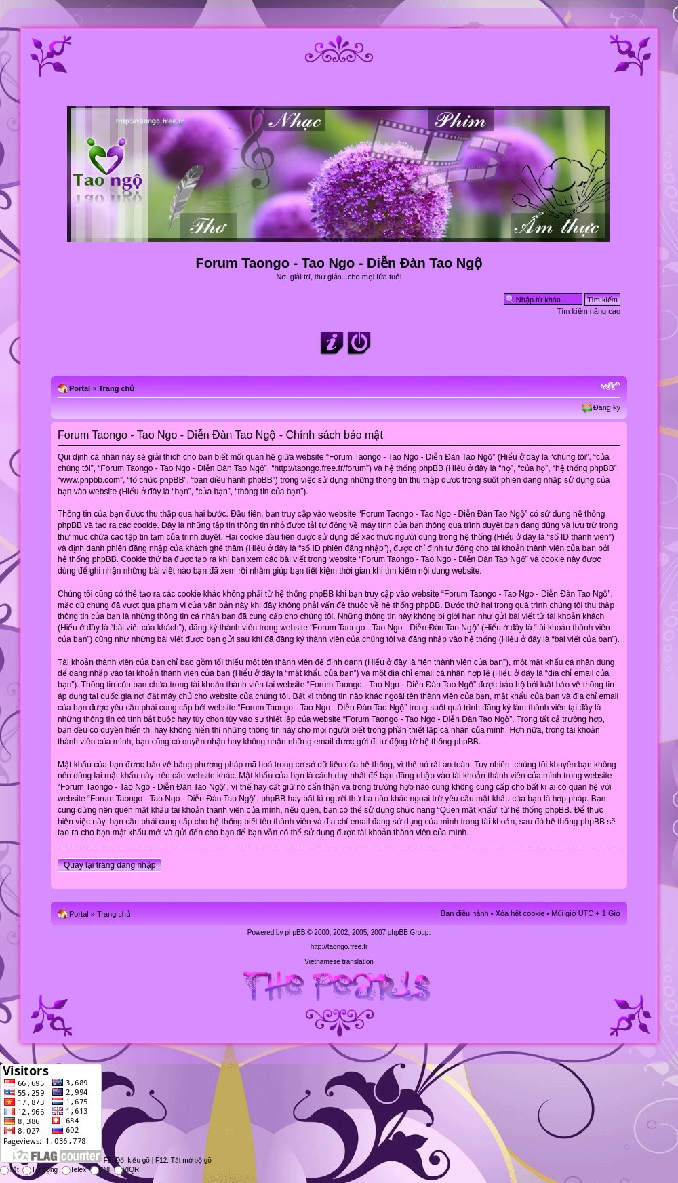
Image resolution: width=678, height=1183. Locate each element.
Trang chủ (116, 388)
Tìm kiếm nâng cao (588, 311)
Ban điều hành (465, 913)
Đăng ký (606, 407)
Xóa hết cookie (520, 913)
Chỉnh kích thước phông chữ (610, 386)
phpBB (295, 932)
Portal (79, 388)
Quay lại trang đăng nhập (109, 865)
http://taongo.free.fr (339, 946)
